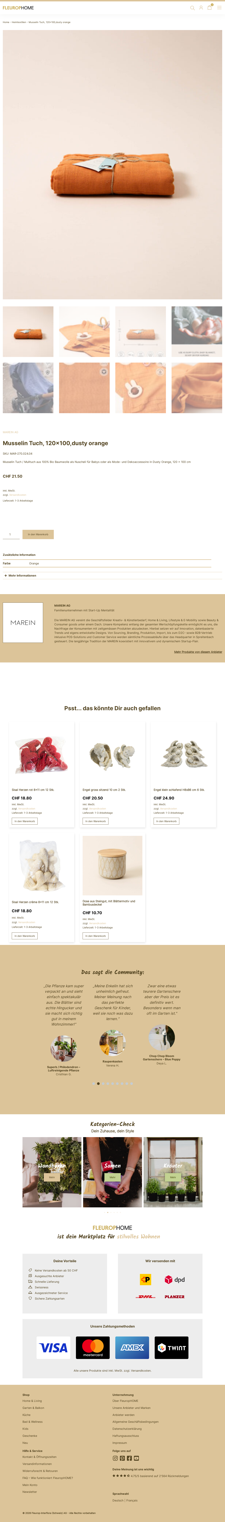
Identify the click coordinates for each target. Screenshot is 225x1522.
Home (6, 22)
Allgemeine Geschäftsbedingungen (135, 1420)
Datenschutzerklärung (127, 1427)
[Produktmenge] (11, 533)
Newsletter (29, 1491)
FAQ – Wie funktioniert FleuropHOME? (47, 1477)
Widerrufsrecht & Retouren (40, 1470)
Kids (25, 1427)
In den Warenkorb (38, 533)
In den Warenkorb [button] (25, 819)
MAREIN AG (10, 430)
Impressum (119, 1441)
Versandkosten (17, 493)
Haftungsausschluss (125, 1434)
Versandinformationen (37, 1463)
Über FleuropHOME (125, 1399)
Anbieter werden (123, 1413)
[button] (93, 1082)
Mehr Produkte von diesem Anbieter (198, 650)
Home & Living (32, 1399)
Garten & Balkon (33, 1406)
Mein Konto (29, 1484)
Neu (25, 1441)
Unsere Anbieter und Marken (131, 1406)
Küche (26, 1413)
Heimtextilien (19, 22)
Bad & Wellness (32, 1420)
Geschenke (29, 1434)
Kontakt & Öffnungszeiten (39, 1456)
